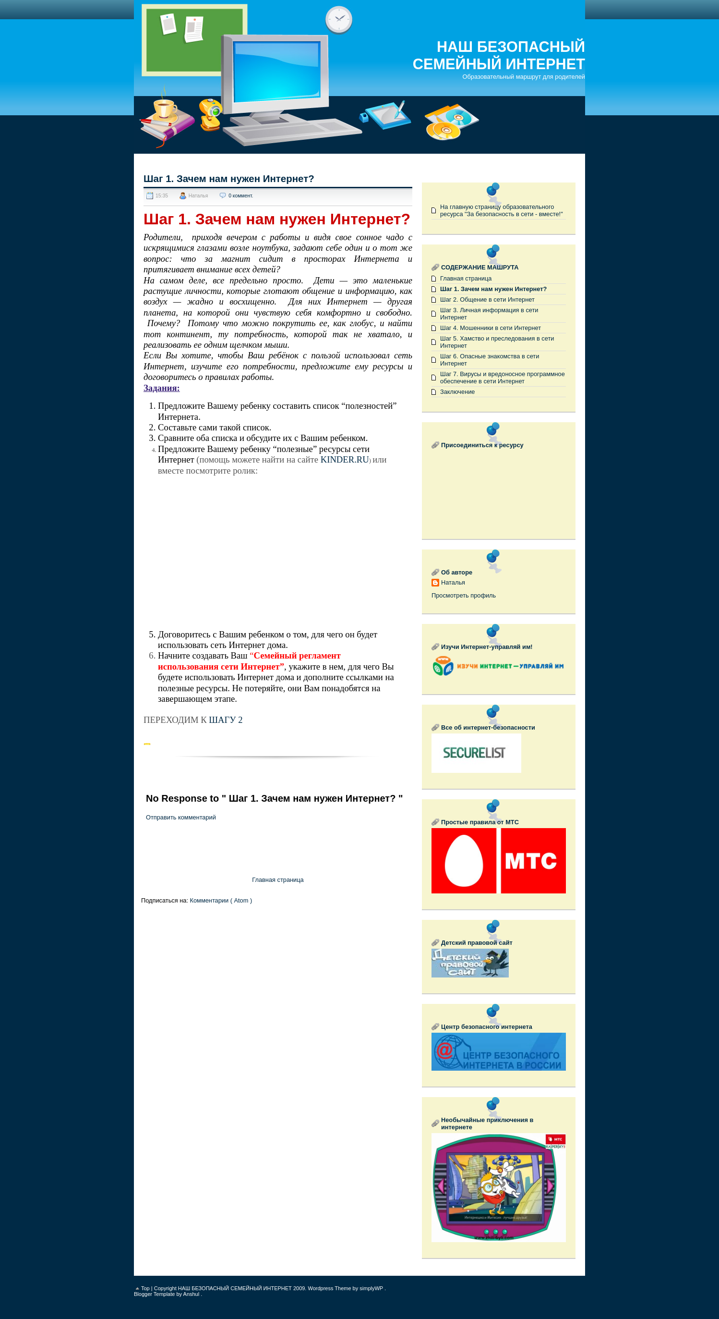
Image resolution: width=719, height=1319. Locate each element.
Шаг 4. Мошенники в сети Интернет (490, 327)
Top (146, 1288)
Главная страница (277, 879)
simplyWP (372, 1288)
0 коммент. (240, 195)
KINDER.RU (345, 459)
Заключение (457, 391)
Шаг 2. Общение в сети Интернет (487, 299)
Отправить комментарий (181, 817)
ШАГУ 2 (225, 720)
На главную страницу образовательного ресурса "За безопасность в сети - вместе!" (501, 210)
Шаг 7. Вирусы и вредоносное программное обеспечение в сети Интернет (502, 377)
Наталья (453, 582)
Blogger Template (155, 1294)
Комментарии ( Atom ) (221, 900)
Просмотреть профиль (463, 595)
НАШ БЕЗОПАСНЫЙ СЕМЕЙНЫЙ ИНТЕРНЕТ (499, 55)
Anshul (192, 1294)
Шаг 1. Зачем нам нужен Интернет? (229, 178)
